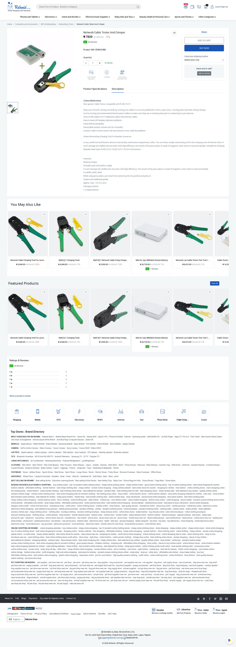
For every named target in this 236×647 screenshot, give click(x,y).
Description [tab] (118, 88)
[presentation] (221, 237)
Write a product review (20, 395)
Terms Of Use (26, 613)
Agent (220, 611)
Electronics (51, 16)
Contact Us (71, 598)
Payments (33, 598)
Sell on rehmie (204, 73)
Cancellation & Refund (58, 613)
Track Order (76, 614)
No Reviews (92, 42)
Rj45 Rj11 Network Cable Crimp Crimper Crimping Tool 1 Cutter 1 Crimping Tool (110, 260)
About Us (9, 598)
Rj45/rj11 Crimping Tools (69, 260)
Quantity (87, 57)
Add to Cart (204, 40)
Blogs (23, 598)
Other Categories (207, 16)
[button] (204, 59)
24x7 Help (112, 613)
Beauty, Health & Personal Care (155, 16)
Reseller (101, 613)
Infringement (12, 613)
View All (214, 283)
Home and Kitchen (71, 16)
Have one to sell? (204, 68)
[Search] (88, 7)
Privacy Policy (41, 613)
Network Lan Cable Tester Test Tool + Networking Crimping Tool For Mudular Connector (193, 260)
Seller (202, 611)
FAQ (17, 598)
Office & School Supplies (97, 16)
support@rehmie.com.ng (111, 637)
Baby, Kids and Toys (125, 16)
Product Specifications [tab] (95, 88)
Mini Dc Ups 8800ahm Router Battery (152, 260)
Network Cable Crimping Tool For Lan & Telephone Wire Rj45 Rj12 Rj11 (27, 260)
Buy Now (204, 48)
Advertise (184, 611)
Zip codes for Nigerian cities (52, 598)
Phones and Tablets (30, 16)
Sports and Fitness (184, 16)
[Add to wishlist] (44, 292)
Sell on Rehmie (89, 613)
